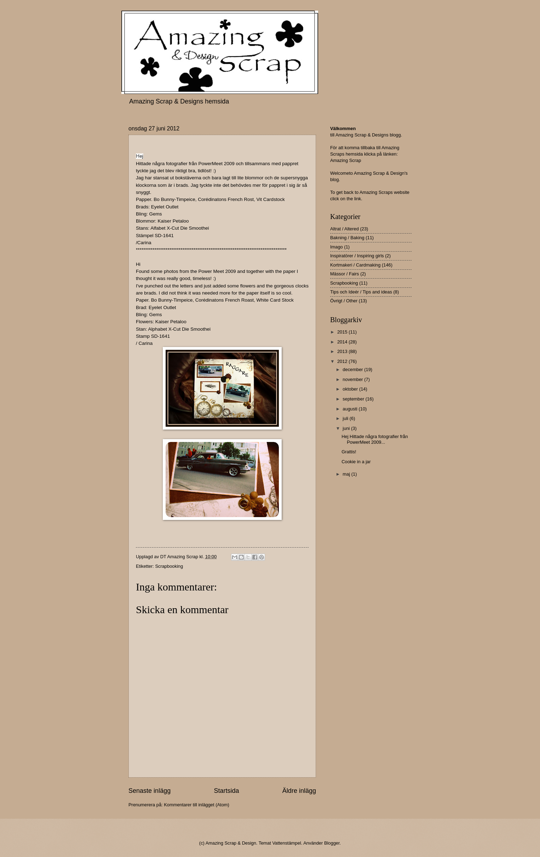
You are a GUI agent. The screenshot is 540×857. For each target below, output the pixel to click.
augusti (350, 408)
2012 (343, 361)
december (353, 369)
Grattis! (348, 451)
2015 (343, 332)
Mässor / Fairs (344, 273)
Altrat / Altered (344, 228)
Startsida (226, 790)
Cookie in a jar (355, 461)
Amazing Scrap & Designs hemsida (179, 101)
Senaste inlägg (149, 790)
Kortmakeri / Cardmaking (355, 265)
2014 (343, 342)
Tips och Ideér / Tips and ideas (361, 292)
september (354, 399)
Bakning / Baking (347, 237)
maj (347, 474)
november (353, 379)
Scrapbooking (169, 566)
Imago (336, 247)
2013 (343, 351)
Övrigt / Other (343, 300)
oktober (351, 389)
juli (346, 418)
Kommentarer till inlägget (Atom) (196, 804)
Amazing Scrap (345, 160)
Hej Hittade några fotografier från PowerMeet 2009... (374, 439)
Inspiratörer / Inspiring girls (357, 255)
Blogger (332, 843)
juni (347, 428)
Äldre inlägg (299, 790)
